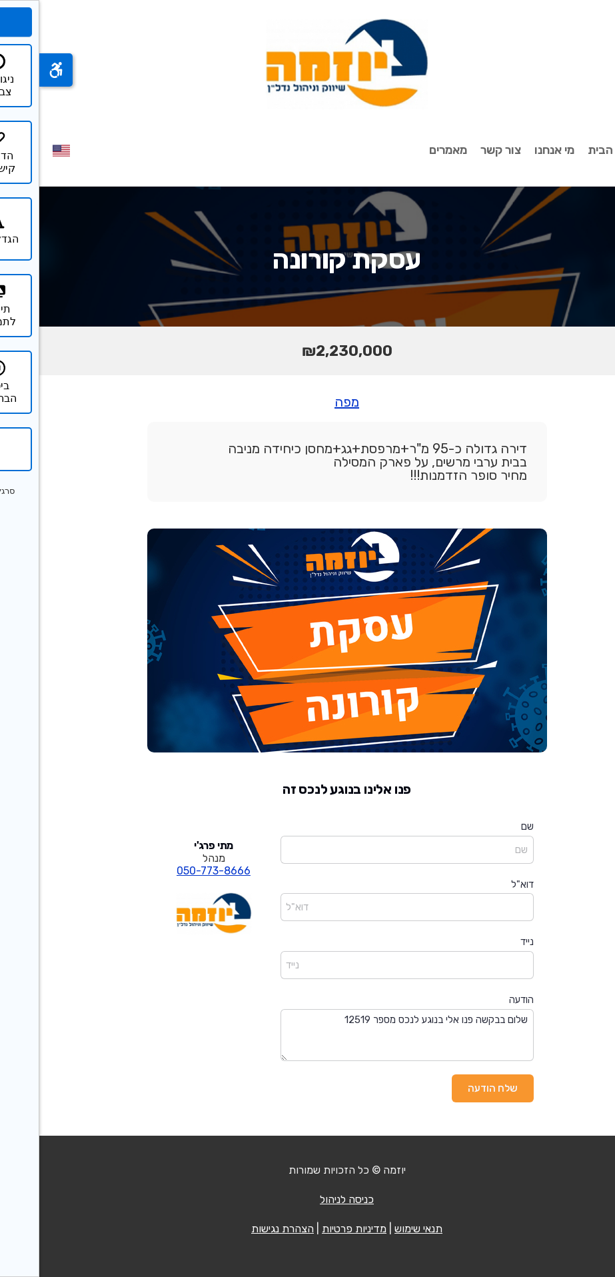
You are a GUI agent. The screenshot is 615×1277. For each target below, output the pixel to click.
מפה (307, 402)
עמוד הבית (575, 150)
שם (488, 826)
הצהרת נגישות (243, 1228)
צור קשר (461, 150)
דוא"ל (483, 884)
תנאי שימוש (379, 1228)
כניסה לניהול (307, 1199)
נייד (487, 942)
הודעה (482, 1000)
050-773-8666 (174, 870)
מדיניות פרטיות (315, 1228)
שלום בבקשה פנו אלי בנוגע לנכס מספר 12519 (367, 1035)
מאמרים (409, 150)
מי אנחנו (515, 150)
